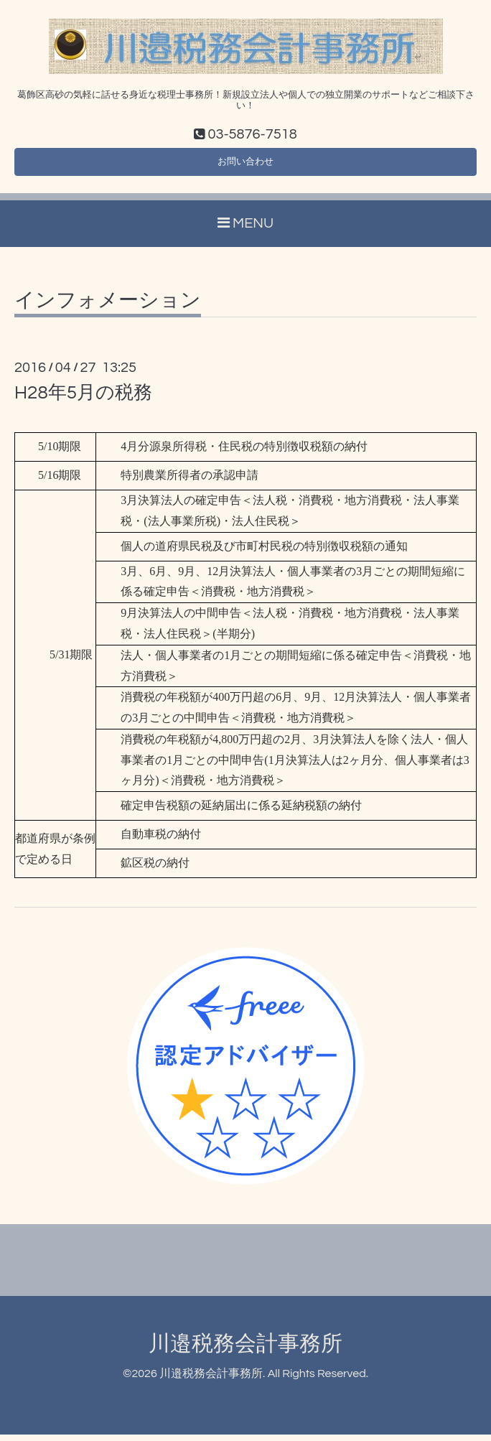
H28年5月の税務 (83, 399)
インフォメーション (107, 307)
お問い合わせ (245, 166)
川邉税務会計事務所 (245, 1350)
